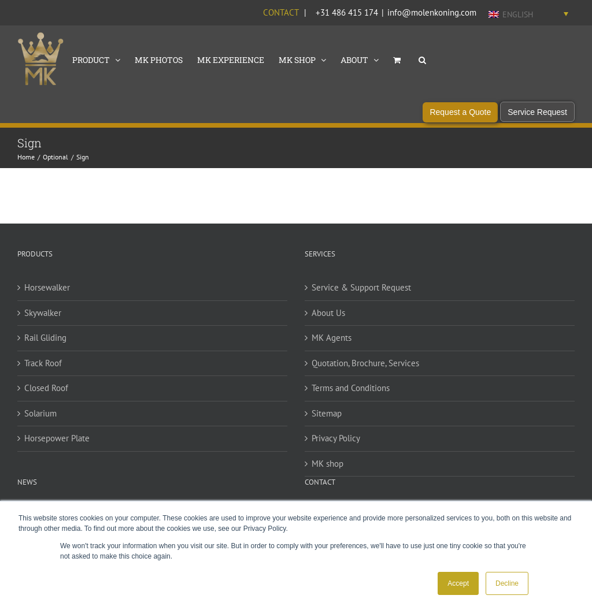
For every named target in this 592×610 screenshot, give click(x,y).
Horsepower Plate (57, 442)
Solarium (40, 417)
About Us (328, 316)
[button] (422, 59)
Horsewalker (47, 292)
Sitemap (327, 417)
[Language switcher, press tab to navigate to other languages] (528, 14)
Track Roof (43, 367)
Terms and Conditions (351, 392)
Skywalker (42, 316)
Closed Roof (46, 392)
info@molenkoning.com (431, 12)
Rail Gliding (45, 342)
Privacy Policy (336, 442)
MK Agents (332, 342)
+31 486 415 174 (347, 12)
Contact (280, 12)
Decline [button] (507, 583)
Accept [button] (458, 583)
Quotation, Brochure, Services (365, 367)
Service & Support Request (361, 292)
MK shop (327, 467)
